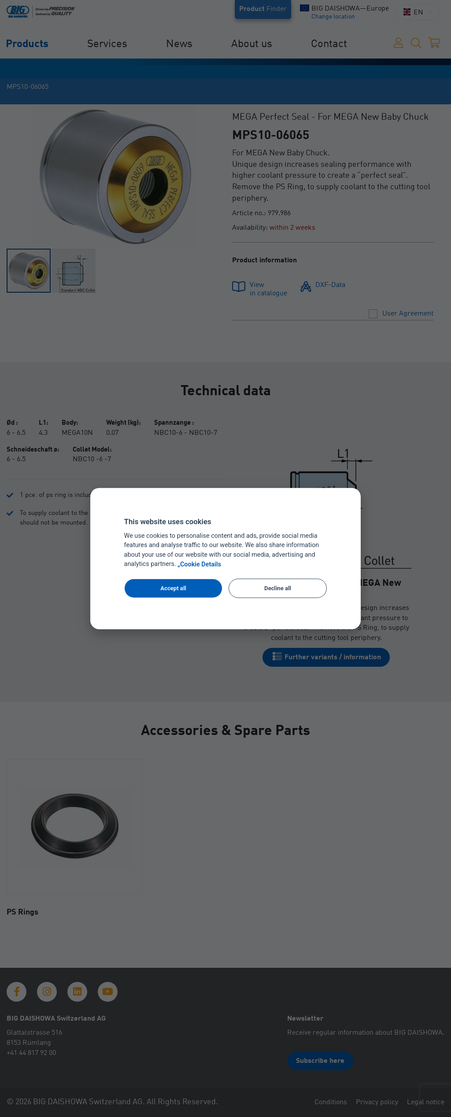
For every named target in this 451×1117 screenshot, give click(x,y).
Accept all (173, 588)
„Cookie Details (199, 564)
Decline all (277, 588)
